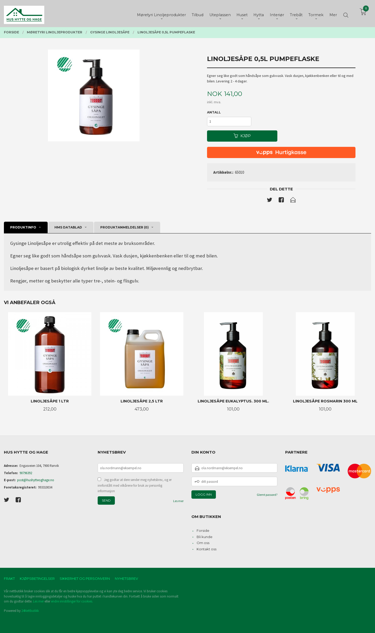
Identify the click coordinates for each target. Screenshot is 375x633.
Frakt (9, 578)
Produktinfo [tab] (23, 227)
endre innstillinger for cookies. (72, 601)
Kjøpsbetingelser (37, 578)
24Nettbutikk (30, 610)
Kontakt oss (206, 549)
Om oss (203, 543)
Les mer (178, 501)
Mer (333, 13)
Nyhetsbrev (126, 578)
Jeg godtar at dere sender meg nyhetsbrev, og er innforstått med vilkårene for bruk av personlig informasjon (135, 485)
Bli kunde (205, 537)
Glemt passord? (267, 495)
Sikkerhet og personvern (85, 578)
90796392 (26, 473)
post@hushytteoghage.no (35, 480)
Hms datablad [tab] (68, 227)
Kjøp (242, 136)
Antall (214, 112)
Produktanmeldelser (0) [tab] (124, 227)
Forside (203, 530)
